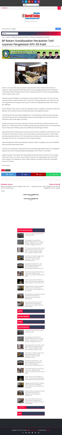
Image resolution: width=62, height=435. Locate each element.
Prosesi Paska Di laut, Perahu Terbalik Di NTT (34, 234)
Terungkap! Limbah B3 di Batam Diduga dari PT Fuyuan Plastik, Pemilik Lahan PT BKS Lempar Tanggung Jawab (34, 243)
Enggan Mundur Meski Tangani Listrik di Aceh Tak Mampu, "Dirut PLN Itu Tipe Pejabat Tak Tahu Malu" (34, 288)
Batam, (20, 48)
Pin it (39, 174)
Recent (21, 407)
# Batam (8, 170)
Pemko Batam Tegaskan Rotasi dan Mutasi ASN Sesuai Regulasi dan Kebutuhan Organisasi (35, 296)
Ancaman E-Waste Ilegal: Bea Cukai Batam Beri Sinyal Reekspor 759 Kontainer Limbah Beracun (34, 258)
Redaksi (48, 430)
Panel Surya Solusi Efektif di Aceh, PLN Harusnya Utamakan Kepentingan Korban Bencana (34, 281)
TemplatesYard (34, 430)
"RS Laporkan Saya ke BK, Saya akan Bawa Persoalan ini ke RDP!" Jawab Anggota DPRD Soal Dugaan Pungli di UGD (34, 250)
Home (3, 37)
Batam (8, 37)
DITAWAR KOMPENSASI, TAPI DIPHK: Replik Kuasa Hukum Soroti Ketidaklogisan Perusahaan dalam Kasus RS (34, 266)
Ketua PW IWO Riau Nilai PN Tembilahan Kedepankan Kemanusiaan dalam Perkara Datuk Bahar (34, 304)
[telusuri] (27, 29)
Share (24, 174)
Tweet (9, 174)
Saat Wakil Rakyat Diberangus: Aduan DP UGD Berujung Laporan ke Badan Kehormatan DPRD (35, 274)
